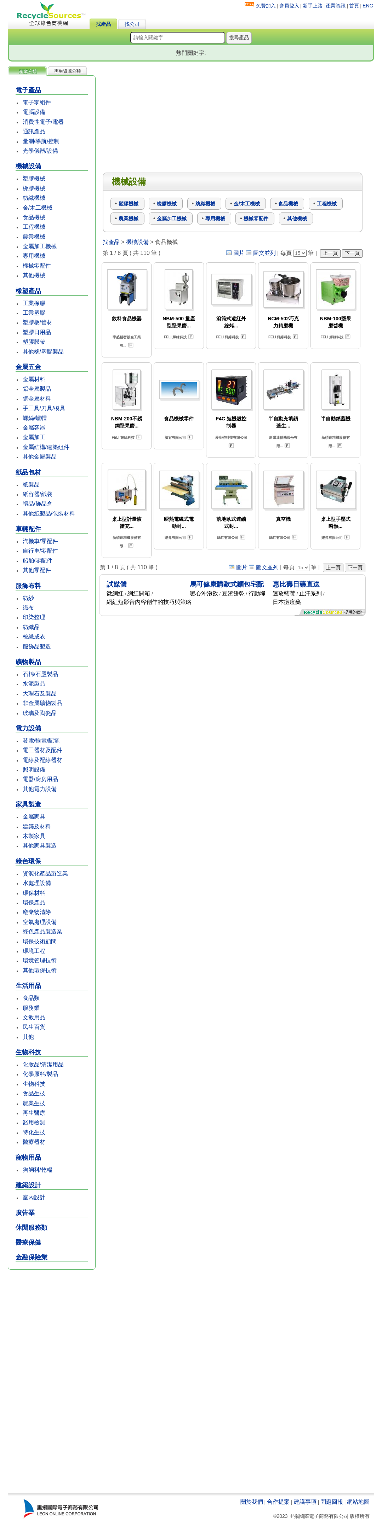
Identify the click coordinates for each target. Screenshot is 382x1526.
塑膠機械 (34, 178)
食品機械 (34, 217)
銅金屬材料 (37, 399)
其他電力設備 (40, 789)
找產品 (103, 24)
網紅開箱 (138, 593)
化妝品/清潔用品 (43, 1064)
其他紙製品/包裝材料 (49, 514)
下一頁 (352, 253)
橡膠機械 (34, 188)
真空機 (283, 519)
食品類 (31, 998)
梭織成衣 (34, 637)
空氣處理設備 (40, 922)
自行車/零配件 (40, 551)
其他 (28, 1037)
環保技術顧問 (40, 941)
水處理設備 (37, 883)
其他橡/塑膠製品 (43, 352)
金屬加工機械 (40, 246)
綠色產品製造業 (42, 931)
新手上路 (313, 5)
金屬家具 (34, 817)
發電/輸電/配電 (41, 741)
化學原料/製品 (40, 1074)
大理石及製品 (40, 694)
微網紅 (115, 593)
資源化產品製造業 (45, 873)
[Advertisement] (52, 1382)
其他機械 (34, 275)
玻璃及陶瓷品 (40, 713)
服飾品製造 (37, 646)
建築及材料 (37, 826)
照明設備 (34, 770)
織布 (28, 608)
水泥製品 (34, 684)
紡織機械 (34, 198)
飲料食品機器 (127, 318)
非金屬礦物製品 (42, 703)
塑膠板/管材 (37, 322)
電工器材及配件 (42, 750)
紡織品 (31, 627)
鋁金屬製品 (37, 389)
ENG (368, 5)
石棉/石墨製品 (40, 674)
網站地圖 (358, 1502)
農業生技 (34, 1103)
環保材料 (34, 893)
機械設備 (137, 242)
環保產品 (34, 902)
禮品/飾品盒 (37, 504)
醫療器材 (34, 1142)
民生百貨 (34, 1027)
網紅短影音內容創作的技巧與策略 (149, 602)
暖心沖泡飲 (204, 593)
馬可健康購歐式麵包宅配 (227, 584)
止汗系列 (310, 593)
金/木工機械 (37, 208)
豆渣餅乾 (233, 593)
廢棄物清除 (37, 912)
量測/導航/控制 (41, 141)
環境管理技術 (40, 960)
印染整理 (34, 617)
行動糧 (257, 593)
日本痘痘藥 (287, 602)
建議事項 (305, 1502)
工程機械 (34, 227)
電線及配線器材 (42, 760)
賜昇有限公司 (175, 538)
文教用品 (34, 1017)
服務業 (31, 1008)
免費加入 (266, 5)
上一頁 (330, 253)
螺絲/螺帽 (35, 418)
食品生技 (34, 1093)
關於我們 (251, 1502)
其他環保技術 (40, 970)
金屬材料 (34, 379)
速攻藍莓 (284, 593)
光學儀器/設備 (40, 151)
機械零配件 (37, 266)
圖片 (239, 253)
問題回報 (331, 1502)
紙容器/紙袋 (37, 494)
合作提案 (278, 1502)
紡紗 (28, 598)
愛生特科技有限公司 (231, 437)
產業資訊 (336, 5)
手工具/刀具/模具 (44, 408)
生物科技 (34, 1084)
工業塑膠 (34, 313)
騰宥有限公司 (175, 437)
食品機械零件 (179, 418)
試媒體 (117, 584)
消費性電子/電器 (43, 122)
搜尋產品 (239, 37)
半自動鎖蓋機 (335, 418)
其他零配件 (37, 570)
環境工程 (34, 951)
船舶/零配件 (37, 561)
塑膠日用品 (37, 332)
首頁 (354, 5)
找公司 (132, 24)
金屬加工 (34, 437)
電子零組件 (37, 102)
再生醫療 (34, 1113)
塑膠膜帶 (34, 342)
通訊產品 (34, 131)
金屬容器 (34, 428)
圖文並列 (264, 253)
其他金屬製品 (40, 457)
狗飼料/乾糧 (37, 1170)
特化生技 (34, 1132)
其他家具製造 (40, 846)
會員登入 (289, 5)
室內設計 (34, 1197)
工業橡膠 (34, 303)
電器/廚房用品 (40, 779)
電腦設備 (34, 112)
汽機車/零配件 (40, 541)
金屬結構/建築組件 (46, 447)
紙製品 (31, 485)
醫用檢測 (34, 1122)
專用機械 (34, 256)
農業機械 (34, 237)
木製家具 (34, 836)
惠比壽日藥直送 (296, 584)
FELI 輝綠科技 (175, 337)
